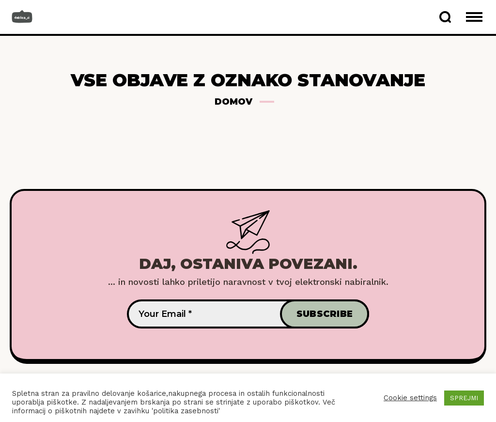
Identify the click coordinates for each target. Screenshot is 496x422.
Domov (233, 101)
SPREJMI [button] (464, 398)
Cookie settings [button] (410, 397)
